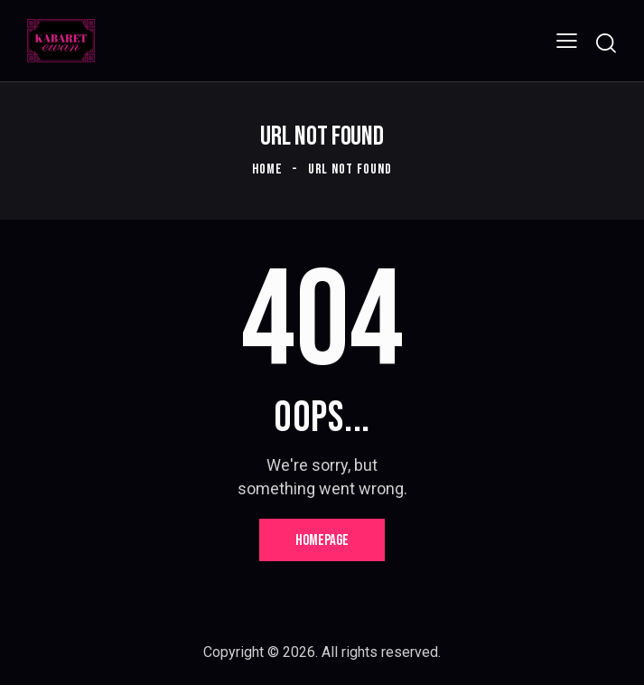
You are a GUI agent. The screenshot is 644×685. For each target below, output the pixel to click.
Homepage (322, 540)
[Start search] (606, 43)
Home (267, 169)
